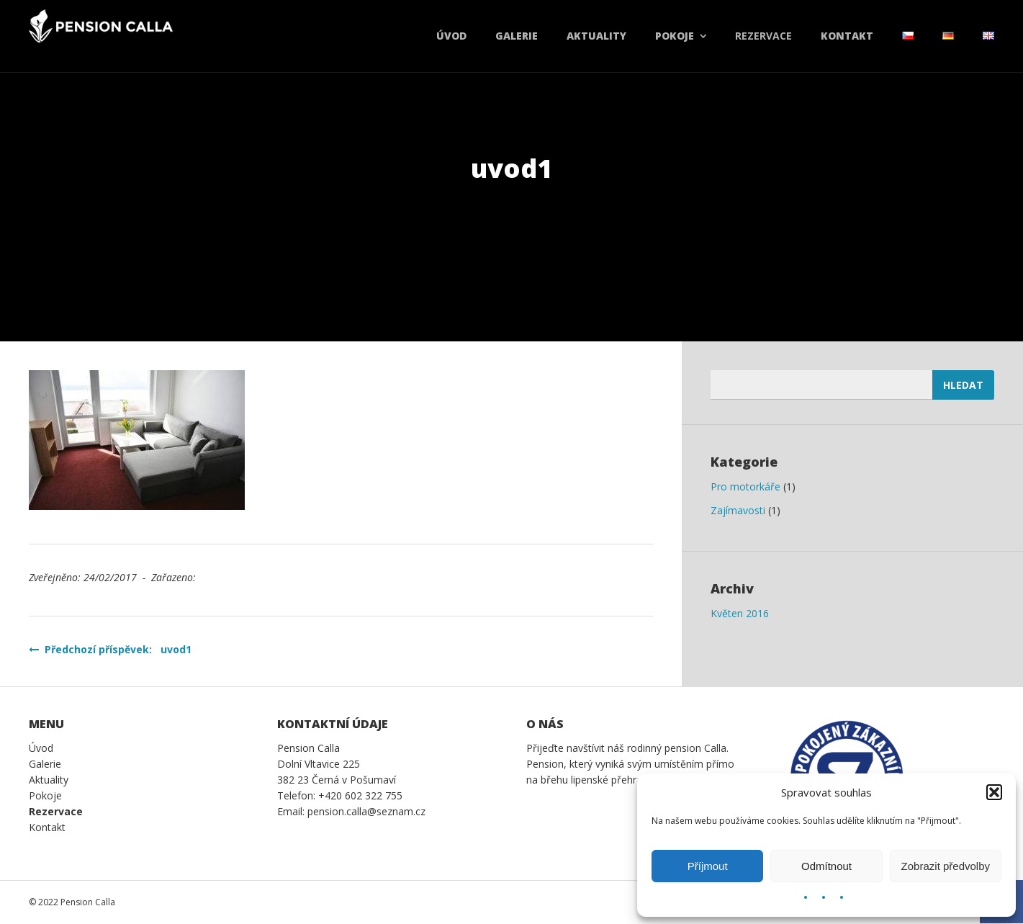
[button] (994, 792)
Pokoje (674, 35)
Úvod (451, 35)
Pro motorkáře (745, 486)
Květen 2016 (740, 613)
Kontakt (847, 35)
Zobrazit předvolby (945, 866)
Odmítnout (826, 866)
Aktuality (596, 35)
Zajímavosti (738, 510)
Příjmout (708, 866)
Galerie (516, 35)
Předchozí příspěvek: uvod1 (110, 649)
